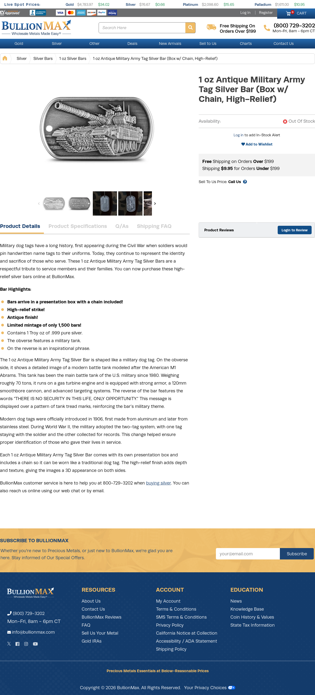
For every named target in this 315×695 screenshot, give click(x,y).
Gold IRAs (92, 641)
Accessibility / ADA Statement (186, 641)
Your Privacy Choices (209, 687)
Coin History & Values (252, 617)
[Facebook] (17, 644)
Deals (132, 43)
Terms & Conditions (176, 609)
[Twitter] (9, 644)
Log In (245, 13)
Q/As (122, 226)
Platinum (190, 4)
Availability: (210, 121)
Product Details (20, 226)
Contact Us (284, 43)
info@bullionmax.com (33, 632)
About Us (91, 601)
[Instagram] (26, 644)
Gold (70, 4)
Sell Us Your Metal (100, 633)
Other (94, 43)
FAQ (86, 625)
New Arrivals (170, 43)
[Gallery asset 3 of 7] (105, 203)
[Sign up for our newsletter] (248, 553)
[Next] (155, 203)
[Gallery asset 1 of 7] (97, 128)
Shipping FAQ (154, 226)
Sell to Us (207, 43)
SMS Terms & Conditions (181, 617)
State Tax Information (252, 625)
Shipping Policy (171, 649)
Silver (131, 4)
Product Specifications (77, 226)
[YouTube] (35, 644)
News (236, 601)
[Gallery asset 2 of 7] (79, 203)
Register (266, 13)
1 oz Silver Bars (72, 58)
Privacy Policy (170, 625)
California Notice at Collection (186, 633)
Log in (239, 135)
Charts (246, 43)
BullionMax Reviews (101, 617)
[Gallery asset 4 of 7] (130, 203)
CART (299, 12)
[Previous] (38, 203)
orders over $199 (238, 31)
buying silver (158, 483)
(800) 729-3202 (26, 613)
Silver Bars (43, 58)
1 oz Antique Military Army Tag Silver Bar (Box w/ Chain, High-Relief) (155, 58)
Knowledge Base (247, 609)
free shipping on (237, 26)
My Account (168, 601)
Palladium (263, 4)
